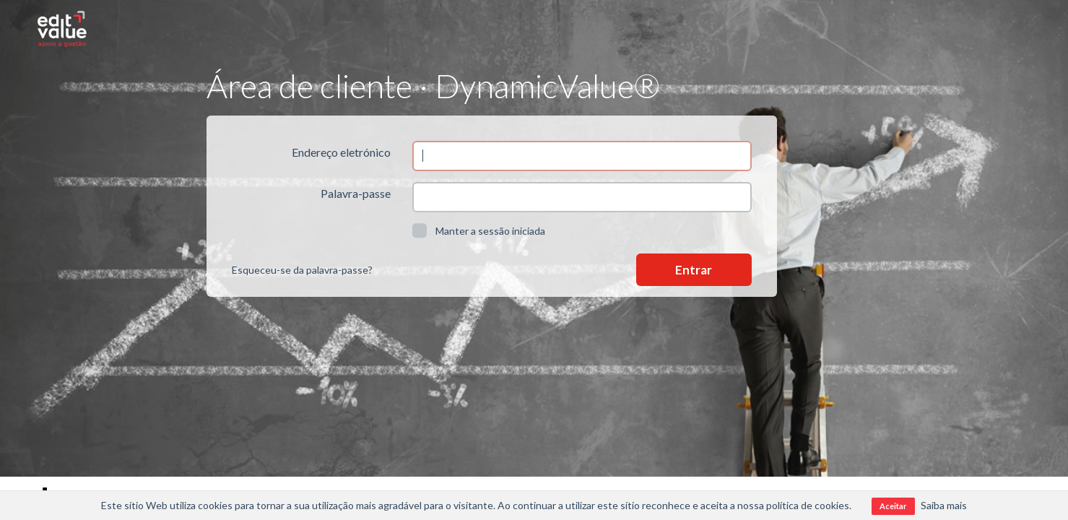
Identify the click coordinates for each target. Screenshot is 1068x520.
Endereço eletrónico (341, 152)
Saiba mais (944, 505)
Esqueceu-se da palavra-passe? (302, 270)
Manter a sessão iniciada (478, 230)
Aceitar (893, 506)
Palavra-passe (356, 193)
